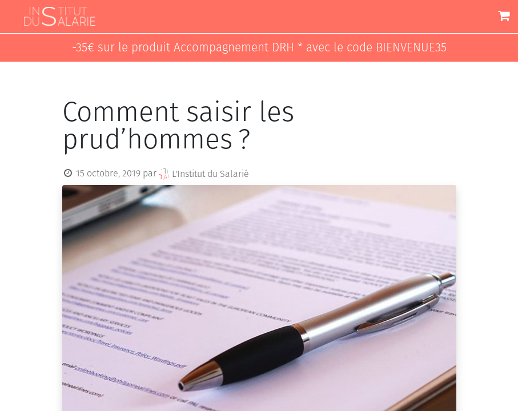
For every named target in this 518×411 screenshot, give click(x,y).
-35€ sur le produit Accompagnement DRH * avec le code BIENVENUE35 (259, 48)
